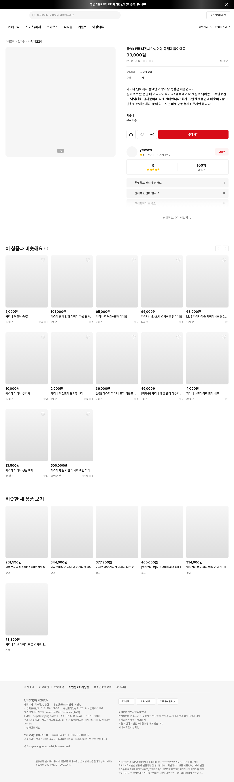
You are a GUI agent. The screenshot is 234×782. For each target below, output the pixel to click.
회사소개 (29, 687)
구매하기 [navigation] (193, 135)
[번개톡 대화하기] (152, 134)
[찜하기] (141, 134)
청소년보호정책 (103, 687)
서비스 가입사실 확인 (128, 727)
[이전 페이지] (218, 249)
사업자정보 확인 (32, 727)
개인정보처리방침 (79, 687)
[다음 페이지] (226, 249)
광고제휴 (121, 687)
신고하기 (224, 61)
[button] (131, 134)
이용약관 (44, 687)
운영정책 (59, 687)
